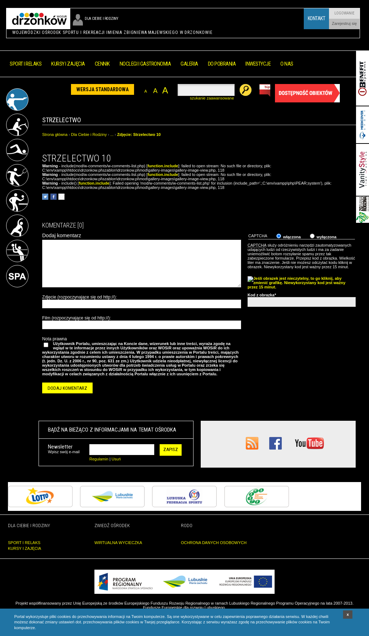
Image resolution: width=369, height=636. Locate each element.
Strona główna (54, 134)
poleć (61, 197)
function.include (162, 166)
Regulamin (98, 459)
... (112, 134)
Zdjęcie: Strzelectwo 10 (139, 134)
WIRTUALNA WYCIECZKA (118, 542)
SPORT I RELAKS (24, 542)
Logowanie (344, 13)
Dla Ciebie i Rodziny (89, 134)
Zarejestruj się (344, 23)
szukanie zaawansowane (212, 98)
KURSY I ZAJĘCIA (24, 548)
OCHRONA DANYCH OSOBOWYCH (213, 542)
